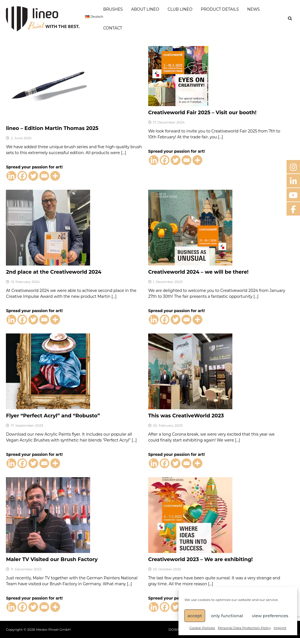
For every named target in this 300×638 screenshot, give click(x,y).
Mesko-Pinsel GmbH (53, 629)
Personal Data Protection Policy (244, 628)
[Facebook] (22, 176)
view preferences (270, 615)
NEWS (253, 9)
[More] (55, 176)
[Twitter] (33, 176)
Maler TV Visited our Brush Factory (52, 559)
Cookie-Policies (202, 628)
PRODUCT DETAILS (220, 9)
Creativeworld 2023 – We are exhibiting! (200, 559)
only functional (227, 615)
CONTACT (112, 28)
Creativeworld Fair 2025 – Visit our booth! (202, 112)
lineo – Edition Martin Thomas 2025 (52, 128)
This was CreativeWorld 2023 (186, 416)
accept (194, 615)
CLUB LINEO (180, 9)
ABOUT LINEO (145, 9)
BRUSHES (113, 9)
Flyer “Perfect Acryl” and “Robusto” (53, 416)
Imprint (280, 628)
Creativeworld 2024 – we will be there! (198, 272)
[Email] (44, 176)
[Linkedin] (11, 176)
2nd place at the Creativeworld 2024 (53, 272)
